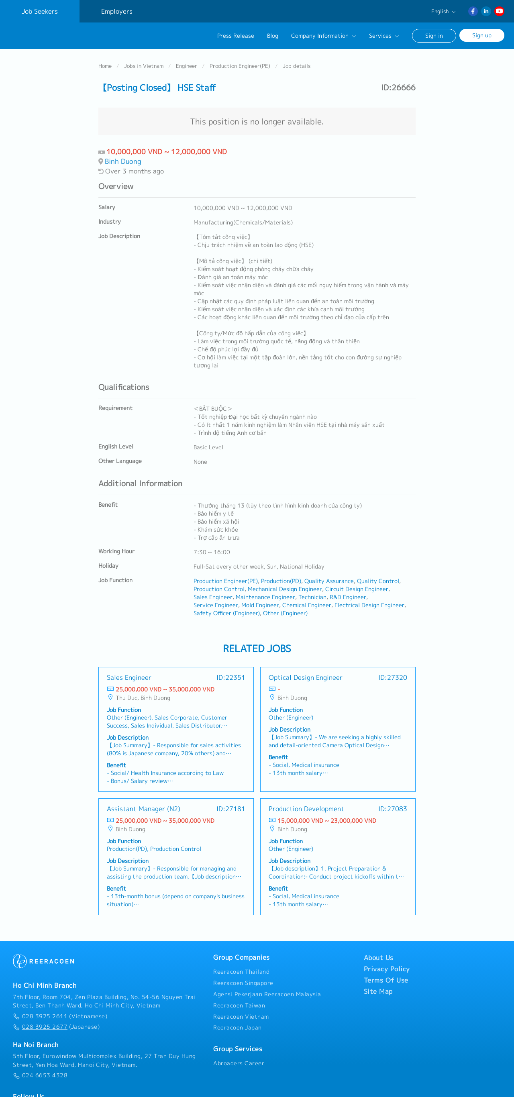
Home (105, 63)
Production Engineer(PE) (240, 63)
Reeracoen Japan (237, 1025)
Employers (117, 11)
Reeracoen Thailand (241, 969)
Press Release (235, 36)
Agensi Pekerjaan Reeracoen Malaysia (267, 991)
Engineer (186, 63)
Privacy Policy (387, 966)
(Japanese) (56, 1024)
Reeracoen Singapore (243, 980)
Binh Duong (123, 158)
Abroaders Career (238, 1060)
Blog (272, 36)
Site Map (378, 989)
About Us (379, 955)
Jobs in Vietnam (143, 63)
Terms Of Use (386, 978)
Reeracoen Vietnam (241, 1014)
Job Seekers (40, 11)
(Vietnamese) (60, 1013)
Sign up (482, 35)
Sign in (434, 35)
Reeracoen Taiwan (239, 1003)
